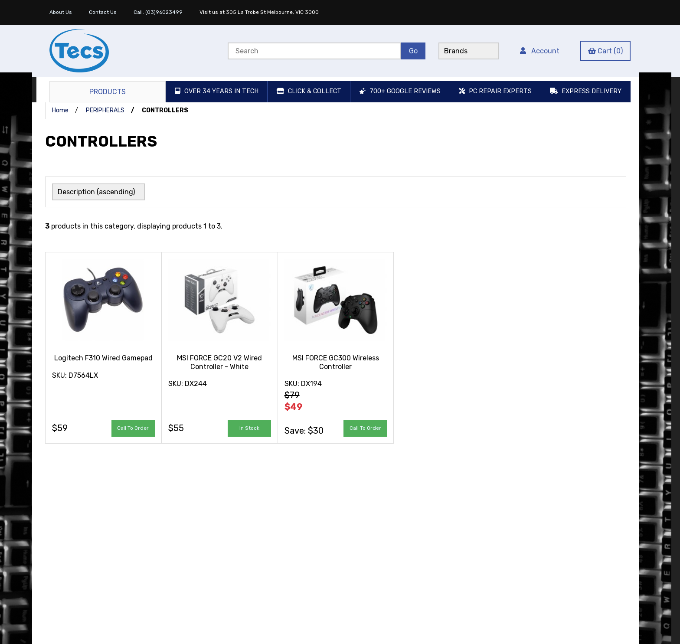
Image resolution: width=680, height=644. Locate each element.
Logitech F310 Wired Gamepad (103, 358)
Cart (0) (605, 51)
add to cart (249, 428)
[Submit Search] (413, 50)
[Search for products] (314, 50)
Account (539, 51)
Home (60, 110)
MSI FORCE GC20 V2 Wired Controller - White (219, 362)
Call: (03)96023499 (158, 12)
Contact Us (103, 12)
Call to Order (133, 428)
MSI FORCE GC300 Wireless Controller (335, 362)
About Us (60, 12)
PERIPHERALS (105, 110)
